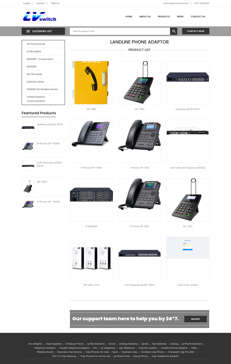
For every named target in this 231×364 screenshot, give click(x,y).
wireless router (45, 352)
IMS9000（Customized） (41, 59)
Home (129, 16)
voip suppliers (54, 343)
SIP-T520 (42, 181)
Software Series (35, 81)
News (180, 16)
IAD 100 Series (34, 74)
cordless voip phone (152, 352)
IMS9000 (31, 66)
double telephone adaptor (75, 348)
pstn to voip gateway (64, 356)
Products (164, 16)
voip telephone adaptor (165, 356)
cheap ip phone (74, 343)
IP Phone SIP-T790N (91, 167)
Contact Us (198, 16)
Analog (174, 343)
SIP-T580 (139, 109)
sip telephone (127, 348)
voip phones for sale (97, 352)
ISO (95, 348)
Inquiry (195, 319)
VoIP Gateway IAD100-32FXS (50, 164)
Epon (115, 352)
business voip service (70, 352)
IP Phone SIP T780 (139, 167)
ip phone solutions (192, 343)
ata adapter (35, 343)
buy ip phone (140, 356)
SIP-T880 (91, 109)
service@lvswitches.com (176, 3)
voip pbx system (148, 348)
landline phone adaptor (174, 348)
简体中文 (55, 3)
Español (41, 3)
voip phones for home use (95, 356)
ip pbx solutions (96, 343)
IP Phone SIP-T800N (48, 143)
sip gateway (159, 343)
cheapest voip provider (181, 352)
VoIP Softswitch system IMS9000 (187, 167)
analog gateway (128, 343)
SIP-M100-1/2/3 (91, 285)
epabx (145, 343)
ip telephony (108, 348)
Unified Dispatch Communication (36, 99)
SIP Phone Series (36, 44)
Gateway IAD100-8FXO (50, 124)
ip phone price (122, 356)
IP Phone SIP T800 (139, 226)
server (112, 343)
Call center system (187, 285)
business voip (129, 352)
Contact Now (195, 31)
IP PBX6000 (91, 226)
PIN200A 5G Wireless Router (42, 89)
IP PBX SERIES (34, 51)
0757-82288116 (201, 3)
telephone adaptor (45, 348)
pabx (194, 348)
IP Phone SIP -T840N (48, 201)
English (26, 3)
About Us (144, 16)
